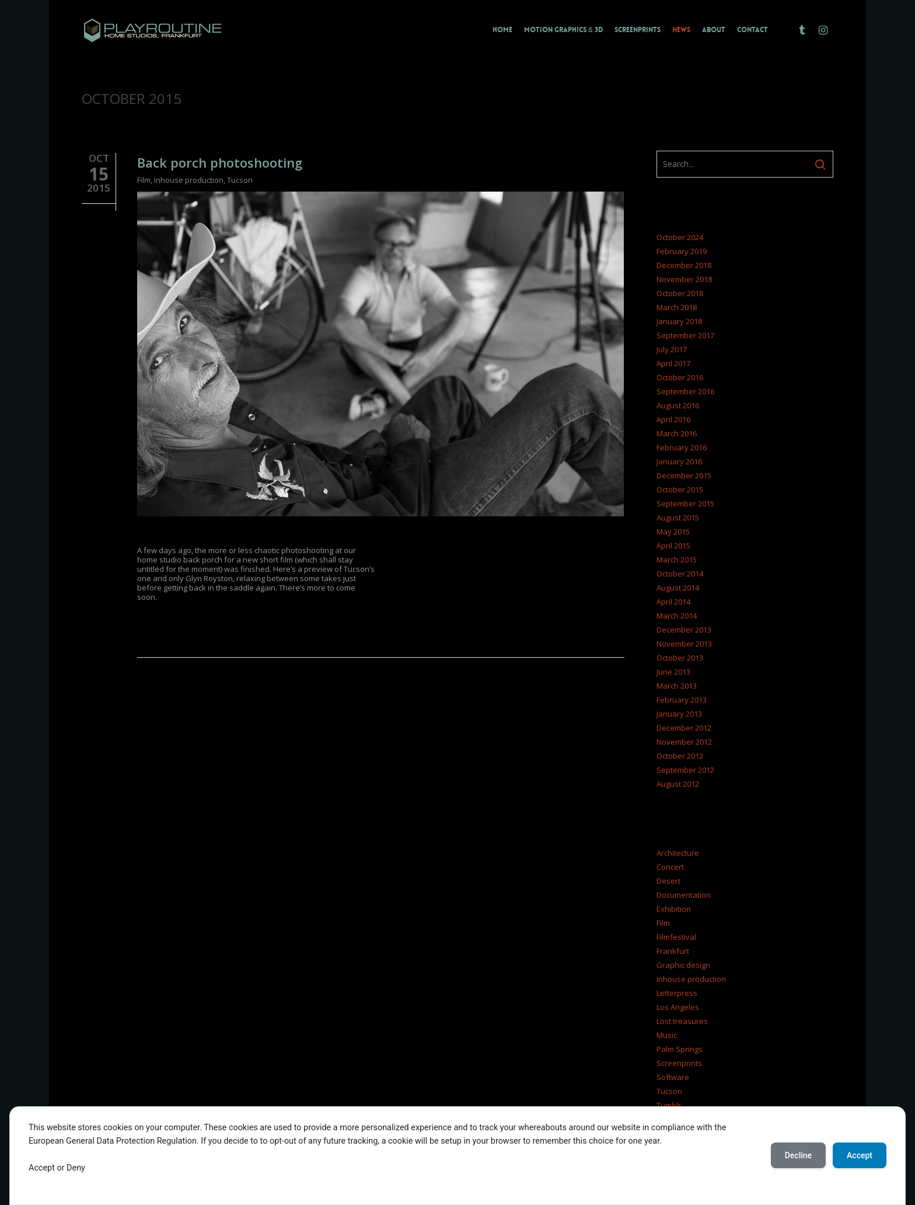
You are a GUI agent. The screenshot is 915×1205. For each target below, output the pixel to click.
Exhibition (673, 909)
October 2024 (679, 237)
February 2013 (681, 699)
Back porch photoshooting (219, 162)
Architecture (677, 852)
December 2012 (683, 727)
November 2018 (684, 279)
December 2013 (683, 629)
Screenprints (679, 1063)
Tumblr (668, 1105)
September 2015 (685, 503)
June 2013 (673, 671)
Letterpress (676, 993)
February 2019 (681, 251)
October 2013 (679, 657)
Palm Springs (679, 1049)
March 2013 (676, 685)
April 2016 (673, 419)
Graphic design (683, 965)
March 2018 (676, 307)
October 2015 (679, 489)
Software (672, 1077)
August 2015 (677, 517)
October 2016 (679, 377)
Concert (670, 866)
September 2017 (685, 335)
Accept (859, 1155)
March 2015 (676, 559)
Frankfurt (672, 951)
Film (144, 180)
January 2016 (679, 461)
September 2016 (685, 391)
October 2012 (679, 755)
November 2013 (684, 643)
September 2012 (685, 770)
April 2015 (673, 545)
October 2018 (679, 293)
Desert (668, 880)
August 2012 (677, 784)
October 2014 (679, 573)
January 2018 (679, 321)
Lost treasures (682, 1021)
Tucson (240, 180)
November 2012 (684, 741)
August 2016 (677, 405)
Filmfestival (676, 937)
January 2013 (679, 713)
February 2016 (681, 447)
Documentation (683, 895)
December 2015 (683, 475)
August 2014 (677, 587)
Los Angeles (677, 1007)
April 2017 (673, 363)
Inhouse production (188, 180)
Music (666, 1035)
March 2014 (676, 615)
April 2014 (673, 601)
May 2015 (673, 531)
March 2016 (676, 433)
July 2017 (671, 349)
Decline (798, 1155)
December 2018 (683, 265)
